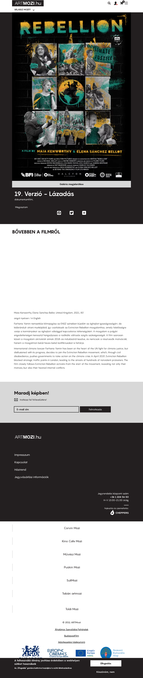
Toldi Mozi (71, 609)
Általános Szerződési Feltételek (71, 629)
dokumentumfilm (23, 199)
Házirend (20, 469)
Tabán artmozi (72, 593)
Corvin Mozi (72, 528)
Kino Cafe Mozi (72, 541)
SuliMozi (72, 580)
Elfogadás (105, 663)
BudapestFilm (71, 635)
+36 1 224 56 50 (119, 496)
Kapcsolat (21, 462)
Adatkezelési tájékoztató (71, 642)
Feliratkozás (95, 409)
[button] (117, 3)
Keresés (109, 3)
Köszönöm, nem (105, 671)
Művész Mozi (72, 554)
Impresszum (22, 454)
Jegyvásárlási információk (31, 477)
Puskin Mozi (72, 567)
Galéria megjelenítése (72, 184)
